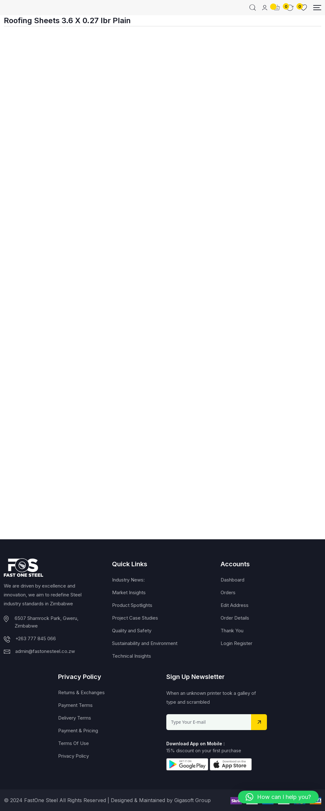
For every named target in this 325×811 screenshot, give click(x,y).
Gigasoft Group (192, 800)
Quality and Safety (131, 631)
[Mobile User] (264, 7)
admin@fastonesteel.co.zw (45, 651)
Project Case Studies (135, 618)
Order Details (235, 618)
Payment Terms (75, 705)
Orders (228, 592)
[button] (278, 797)
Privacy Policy (73, 756)
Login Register (236, 643)
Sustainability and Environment (144, 643)
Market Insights (129, 592)
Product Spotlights (132, 605)
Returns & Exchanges (81, 692)
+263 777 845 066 (35, 638)
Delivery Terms (74, 718)
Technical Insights (131, 656)
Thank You (232, 631)
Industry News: (128, 580)
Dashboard (232, 580)
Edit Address (235, 605)
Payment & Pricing (78, 731)
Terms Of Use (73, 743)
